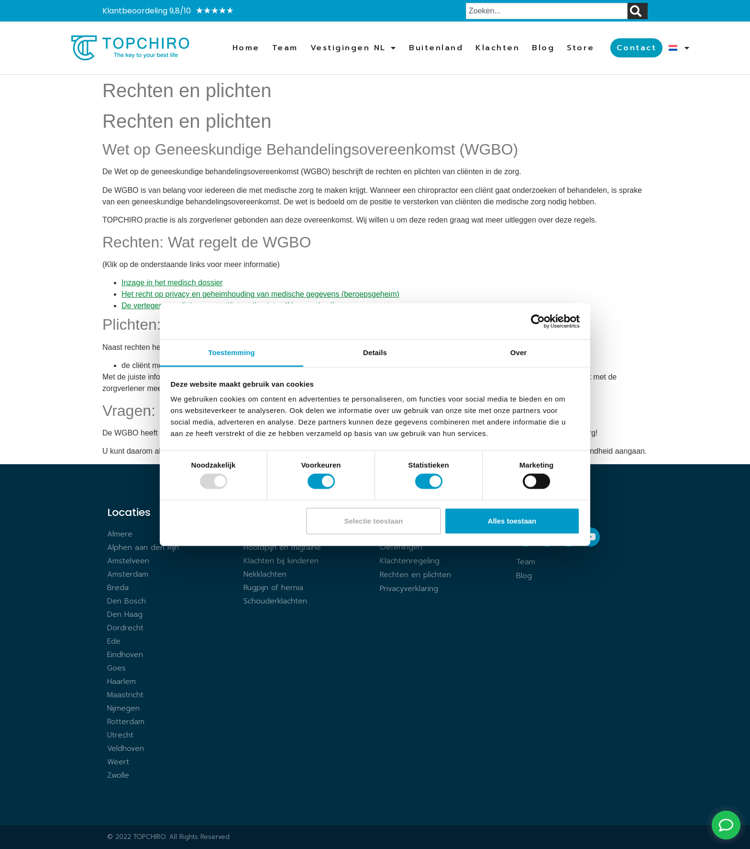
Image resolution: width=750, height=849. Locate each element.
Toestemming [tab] (231, 352)
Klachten (497, 48)
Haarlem (121, 681)
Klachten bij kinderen (281, 561)
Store (581, 48)
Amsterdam (127, 574)
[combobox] (547, 11)
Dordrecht (125, 628)
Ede (114, 641)
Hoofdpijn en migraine (282, 547)
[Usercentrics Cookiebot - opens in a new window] (538, 321)
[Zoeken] (638, 11)
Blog (543, 48)
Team (285, 48)
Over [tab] (518, 352)
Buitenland (436, 48)
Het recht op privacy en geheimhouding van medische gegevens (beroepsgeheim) (260, 294)
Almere (119, 534)
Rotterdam (125, 721)
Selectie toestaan (373, 520)
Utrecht (120, 735)
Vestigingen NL (353, 47)
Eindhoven (125, 654)
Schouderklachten (275, 601)
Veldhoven (125, 748)
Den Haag (125, 614)
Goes (116, 668)
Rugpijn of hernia (273, 587)
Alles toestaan (512, 520)
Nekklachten (265, 574)
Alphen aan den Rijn (143, 547)
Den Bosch (126, 601)
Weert (118, 762)
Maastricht (125, 695)
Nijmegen (123, 708)
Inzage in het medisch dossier (172, 283)
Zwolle (118, 775)
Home (246, 48)
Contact (637, 48)
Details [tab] (375, 352)
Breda (118, 587)
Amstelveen (128, 561)
